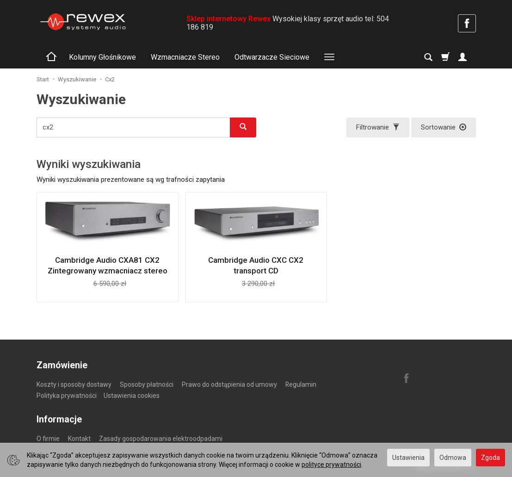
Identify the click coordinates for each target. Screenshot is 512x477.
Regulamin (300, 384)
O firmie (48, 438)
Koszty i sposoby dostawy (74, 384)
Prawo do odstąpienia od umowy (229, 384)
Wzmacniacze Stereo (185, 57)
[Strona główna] (83, 22)
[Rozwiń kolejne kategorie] (329, 57)
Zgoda (490, 457)
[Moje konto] (462, 57)
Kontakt (79, 438)
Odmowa (452, 457)
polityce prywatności (331, 464)
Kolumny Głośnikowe (102, 57)
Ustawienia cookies (132, 395)
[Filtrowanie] (377, 127)
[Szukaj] (428, 57)
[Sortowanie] (443, 127)
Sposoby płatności (146, 384)
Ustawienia (408, 457)
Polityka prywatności (67, 395)
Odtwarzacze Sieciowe (271, 57)
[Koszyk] (445, 57)
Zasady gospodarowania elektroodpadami (160, 438)
